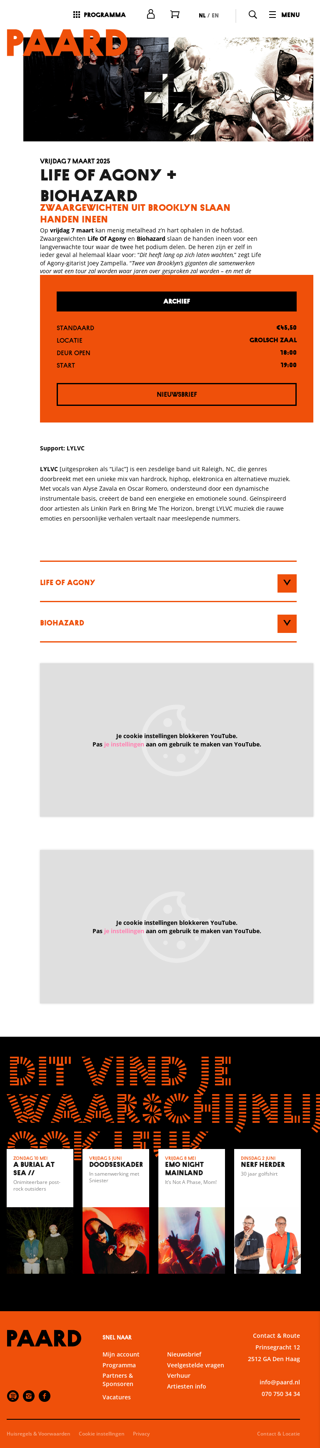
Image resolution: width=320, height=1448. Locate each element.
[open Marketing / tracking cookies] (306, 1378)
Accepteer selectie (249, 1432)
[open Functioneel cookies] (306, 1328)
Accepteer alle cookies (249, 1408)
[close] (307, 1251)
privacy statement (216, 1300)
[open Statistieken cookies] (306, 1353)
